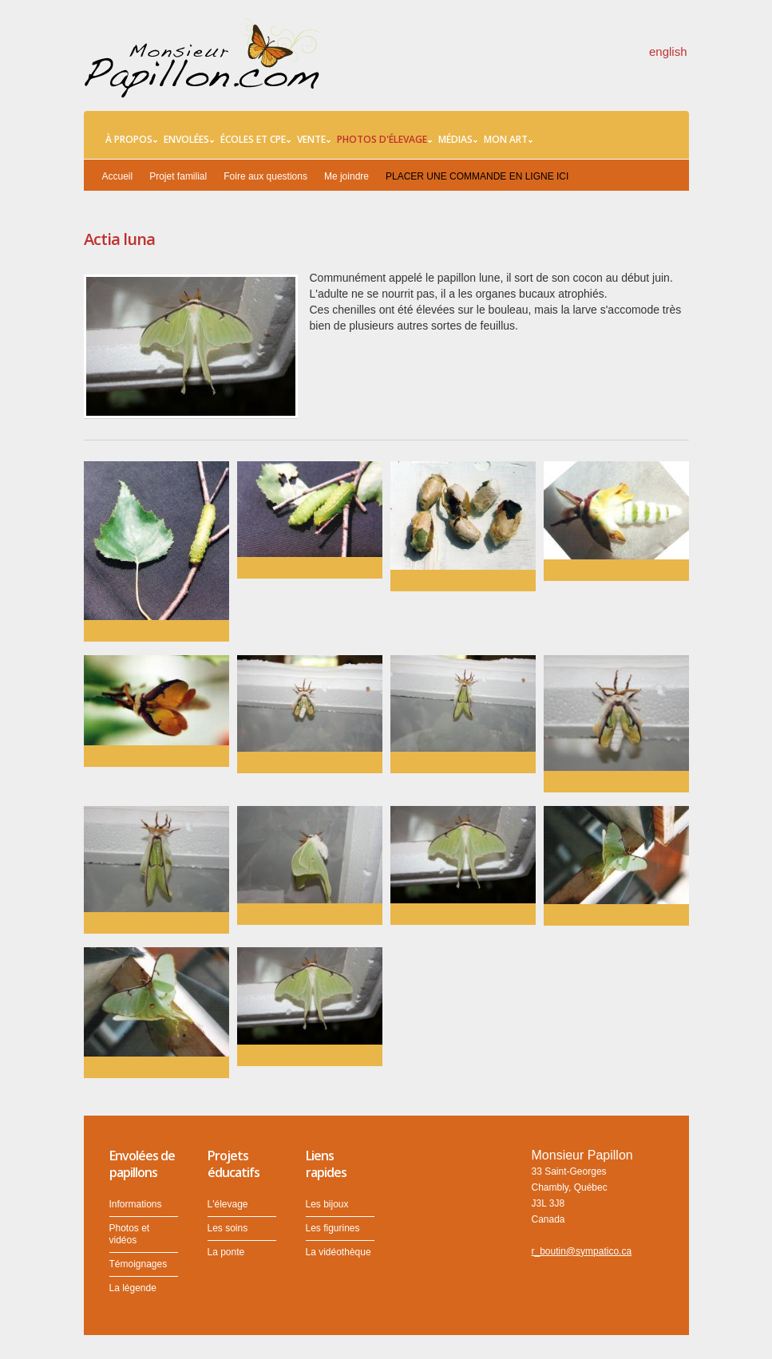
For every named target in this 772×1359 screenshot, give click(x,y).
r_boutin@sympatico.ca (582, 1251)
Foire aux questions (265, 176)
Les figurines (333, 1228)
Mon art (508, 139)
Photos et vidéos (129, 1234)
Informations (135, 1204)
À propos (131, 139)
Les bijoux (327, 1204)
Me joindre (346, 176)
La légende (132, 1288)
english (668, 51)
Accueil (117, 176)
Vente (314, 139)
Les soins (228, 1228)
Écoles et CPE (255, 139)
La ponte (226, 1252)
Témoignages (138, 1264)
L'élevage (228, 1204)
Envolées (189, 139)
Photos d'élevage (384, 139)
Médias (457, 139)
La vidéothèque (338, 1252)
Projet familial (178, 176)
